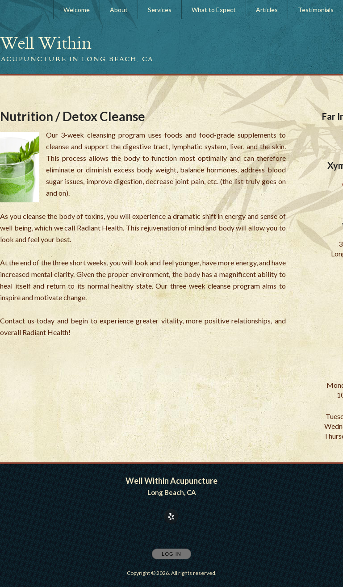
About (119, 9)
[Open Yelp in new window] (171, 517)
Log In (171, 554)
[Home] (46, 43)
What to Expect (214, 9)
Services (160, 9)
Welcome (76, 9)
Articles (267, 9)
